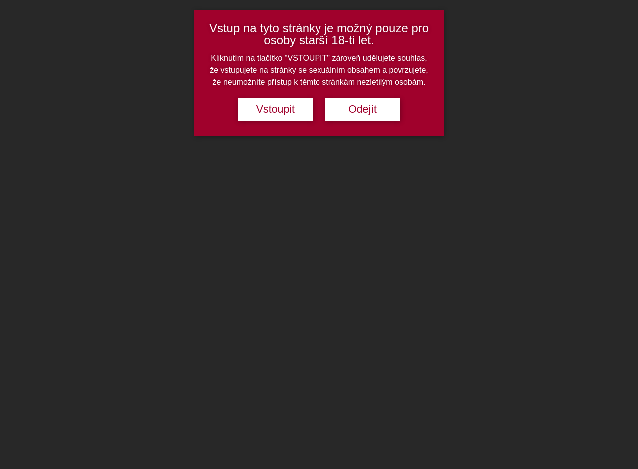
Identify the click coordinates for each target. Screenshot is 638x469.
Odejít (362, 109)
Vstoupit (275, 109)
